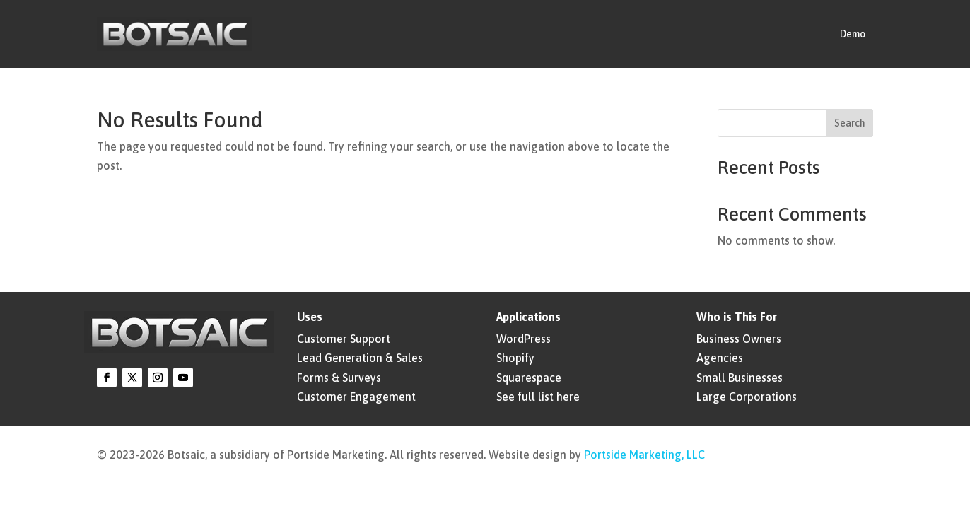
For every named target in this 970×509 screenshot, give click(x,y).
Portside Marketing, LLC (644, 454)
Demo (852, 34)
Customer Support (343, 338)
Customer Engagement (356, 396)
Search (849, 123)
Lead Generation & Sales (360, 357)
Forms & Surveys (339, 377)
